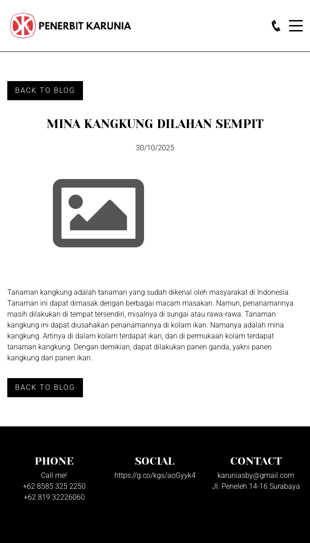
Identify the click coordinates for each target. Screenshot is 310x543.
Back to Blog (45, 90)
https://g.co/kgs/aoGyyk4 (155, 475)
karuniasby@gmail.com (255, 475)
